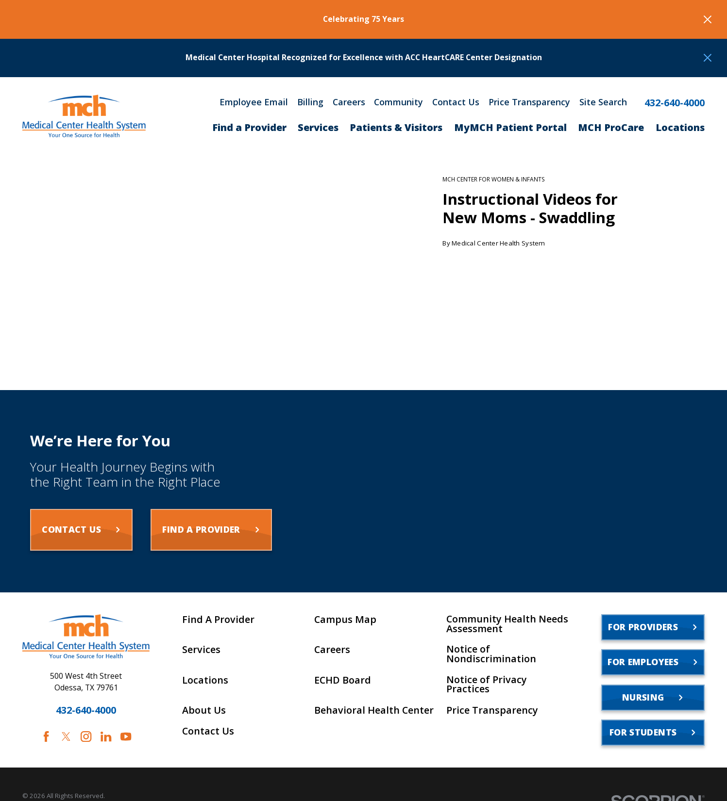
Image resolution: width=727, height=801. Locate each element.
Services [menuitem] (318, 127)
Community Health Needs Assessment (507, 624)
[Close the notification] (707, 19)
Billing (310, 102)
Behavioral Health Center (374, 710)
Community (398, 102)
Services (201, 649)
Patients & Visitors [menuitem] (396, 127)
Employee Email (254, 102)
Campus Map (345, 619)
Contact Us (455, 102)
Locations (205, 680)
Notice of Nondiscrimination (491, 654)
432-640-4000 (674, 103)
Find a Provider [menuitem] (249, 127)
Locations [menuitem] (680, 127)
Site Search (603, 102)
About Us (204, 710)
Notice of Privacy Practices (486, 684)
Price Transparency (529, 102)
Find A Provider (218, 619)
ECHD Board (342, 680)
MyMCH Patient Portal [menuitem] (510, 127)
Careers (349, 102)
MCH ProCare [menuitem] (611, 127)
